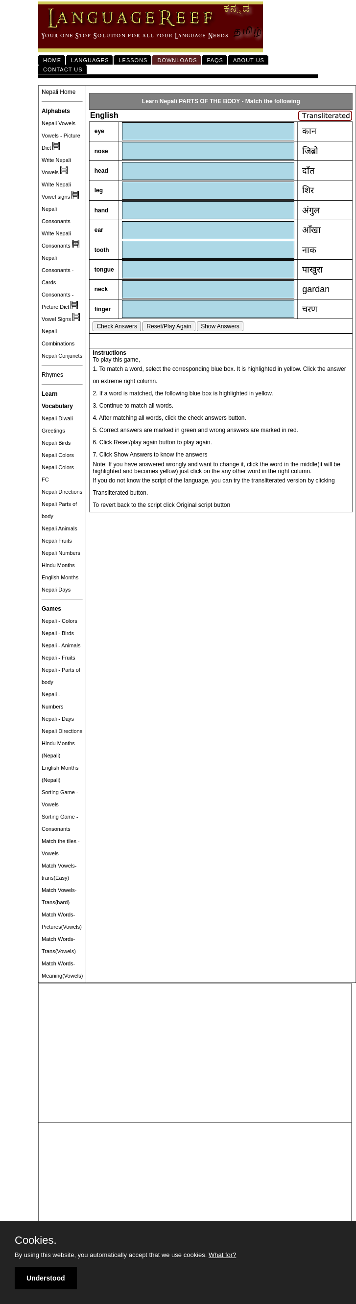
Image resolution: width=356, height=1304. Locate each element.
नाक (309, 250)
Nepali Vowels (58, 123)
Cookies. (36, 1240)
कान (309, 131)
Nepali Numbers (61, 553)
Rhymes (52, 374)
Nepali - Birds (58, 633)
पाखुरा (312, 270)
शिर (308, 190)
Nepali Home (58, 92)
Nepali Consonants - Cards (57, 270)
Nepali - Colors (59, 621)
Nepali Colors (58, 455)
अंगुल (311, 210)
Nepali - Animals (61, 645)
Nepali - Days (58, 719)
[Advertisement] (195, 1052)
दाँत (308, 171)
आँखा (311, 230)
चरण (309, 309)
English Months (60, 577)
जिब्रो (310, 151)
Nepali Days (56, 590)
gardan (316, 289)
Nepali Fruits (57, 541)
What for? (222, 1254)
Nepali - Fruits (58, 658)
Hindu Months (58, 565)
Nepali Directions (62, 492)
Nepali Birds (56, 443)
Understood (45, 1278)
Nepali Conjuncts (62, 356)
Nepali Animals (59, 528)
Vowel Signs (56, 319)
